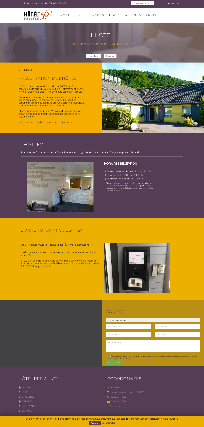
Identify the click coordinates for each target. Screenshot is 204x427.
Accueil (66, 15)
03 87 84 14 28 (116, 396)
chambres (40, 122)
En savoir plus (108, 423)
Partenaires (132, 15)
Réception (110, 56)
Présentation (93, 56)
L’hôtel (81, 15)
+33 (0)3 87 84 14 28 (142, 3)
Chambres (97, 15)
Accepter (95, 423)
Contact (150, 15)
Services (114, 15)
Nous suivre (114, 406)
